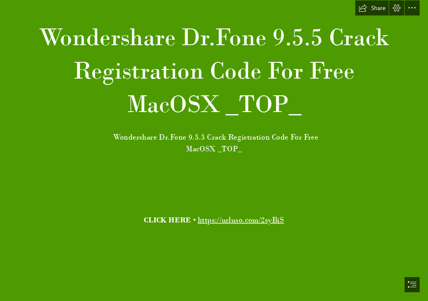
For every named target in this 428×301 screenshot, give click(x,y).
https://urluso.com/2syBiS (241, 219)
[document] (214, 150)
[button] (372, 7)
